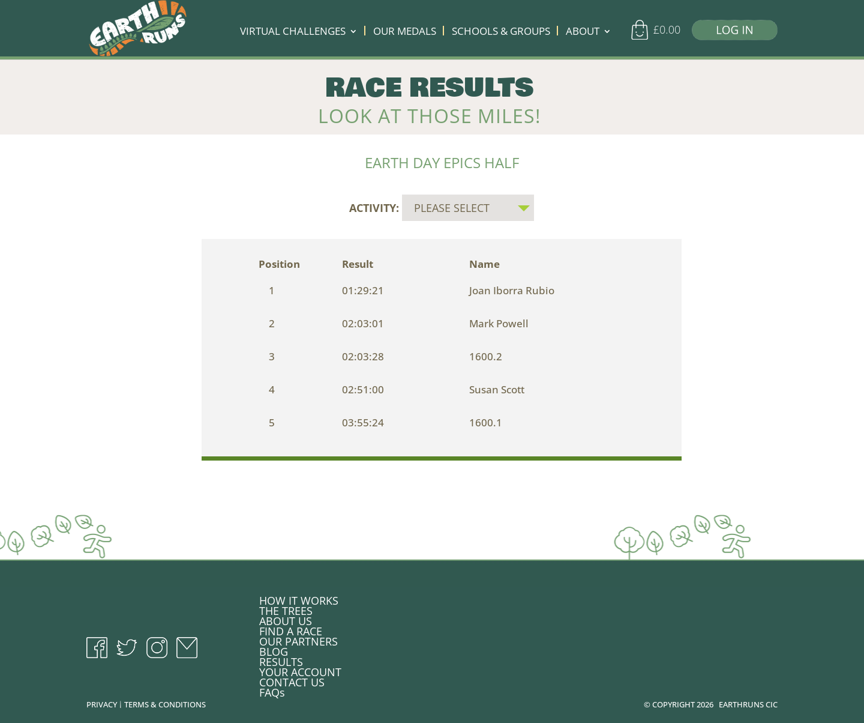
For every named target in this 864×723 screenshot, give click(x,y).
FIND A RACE (290, 629)
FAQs (272, 690)
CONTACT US (292, 680)
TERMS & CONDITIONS (165, 702)
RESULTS (281, 659)
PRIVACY (101, 702)
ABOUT (582, 32)
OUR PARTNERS (298, 639)
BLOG (273, 649)
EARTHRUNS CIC (748, 702)
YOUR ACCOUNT (300, 669)
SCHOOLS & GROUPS (501, 32)
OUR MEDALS (404, 32)
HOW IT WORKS (298, 598)
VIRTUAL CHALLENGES (293, 32)
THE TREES (286, 608)
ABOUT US (285, 618)
